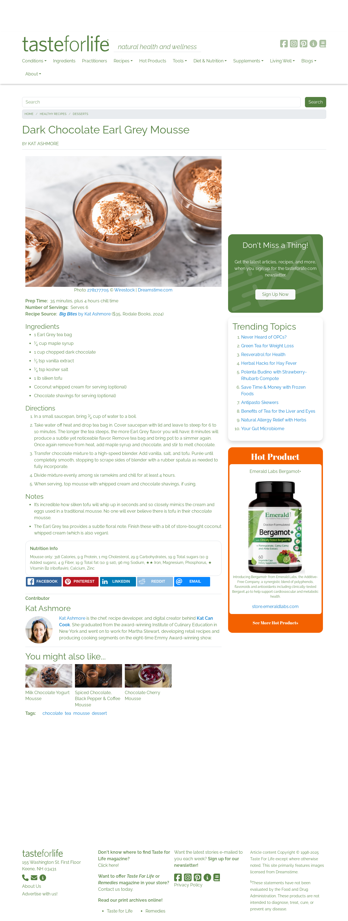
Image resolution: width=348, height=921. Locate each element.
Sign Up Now (275, 294)
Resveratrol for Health (263, 354)
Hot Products (152, 60)
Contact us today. (115, 889)
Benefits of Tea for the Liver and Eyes (278, 411)
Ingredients (64, 60)
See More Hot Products (275, 623)
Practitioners (94, 60)
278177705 (98, 290)
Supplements (246, 60)
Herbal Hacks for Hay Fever (269, 363)
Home (29, 114)
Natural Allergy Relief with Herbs (273, 419)
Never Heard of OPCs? (264, 337)
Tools (178, 60)
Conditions (32, 60)
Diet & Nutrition (208, 60)
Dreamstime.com (155, 290)
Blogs (307, 60)
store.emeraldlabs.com (275, 606)
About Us (31, 886)
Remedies (155, 911)
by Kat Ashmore (85, 314)
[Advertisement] (174, 15)
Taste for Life (119, 911)
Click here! (108, 865)
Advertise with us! (40, 893)
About (31, 74)
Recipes (121, 60)
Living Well (281, 60)
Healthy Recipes (53, 114)
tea (68, 713)
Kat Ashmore (72, 618)
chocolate (53, 713)
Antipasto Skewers (260, 402)
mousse (81, 713)
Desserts (80, 114)
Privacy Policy (188, 884)
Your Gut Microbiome (262, 428)
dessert (99, 713)
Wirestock (124, 290)
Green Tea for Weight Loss (267, 345)
